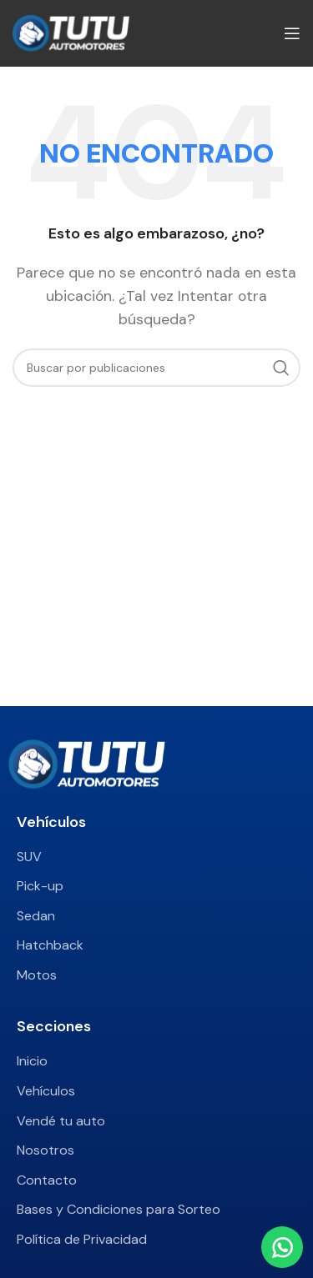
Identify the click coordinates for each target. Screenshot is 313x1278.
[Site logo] (71, 32)
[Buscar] (156, 367)
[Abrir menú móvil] (292, 33)
